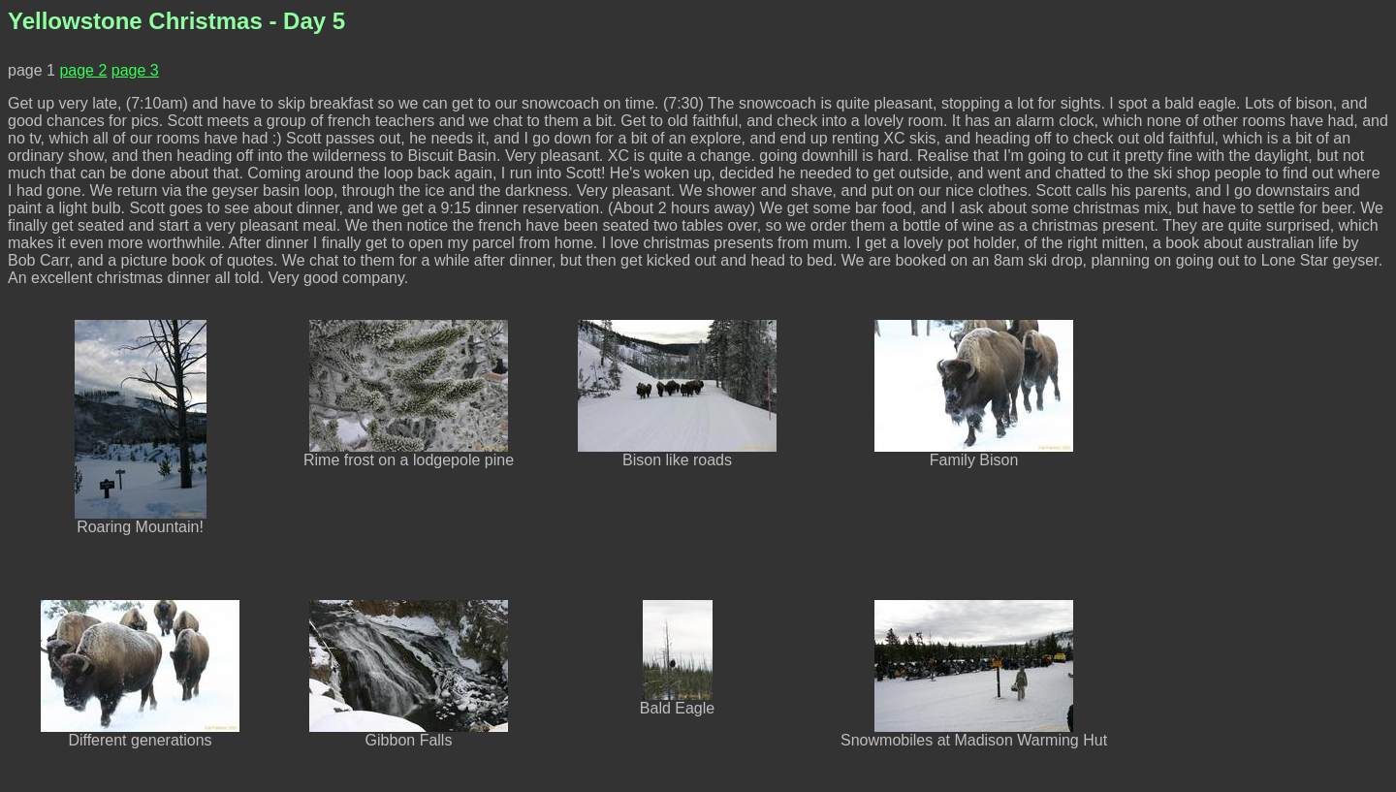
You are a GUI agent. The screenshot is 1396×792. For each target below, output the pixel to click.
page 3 (135, 70)
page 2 (83, 70)
